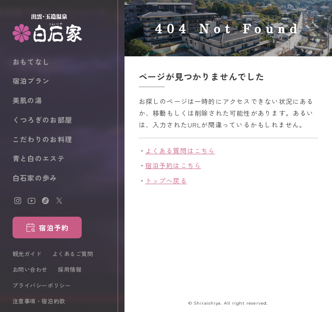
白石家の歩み (35, 177)
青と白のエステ (39, 158)
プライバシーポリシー (42, 285)
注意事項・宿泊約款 (39, 301)
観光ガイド (27, 254)
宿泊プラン (31, 80)
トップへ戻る (166, 180)
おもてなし (31, 61)
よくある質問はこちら (180, 150)
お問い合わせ (30, 269)
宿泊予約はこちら (173, 165)
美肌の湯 (27, 100)
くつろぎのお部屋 (42, 119)
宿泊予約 (54, 227)
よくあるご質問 (72, 254)
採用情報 (69, 269)
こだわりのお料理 (42, 139)
